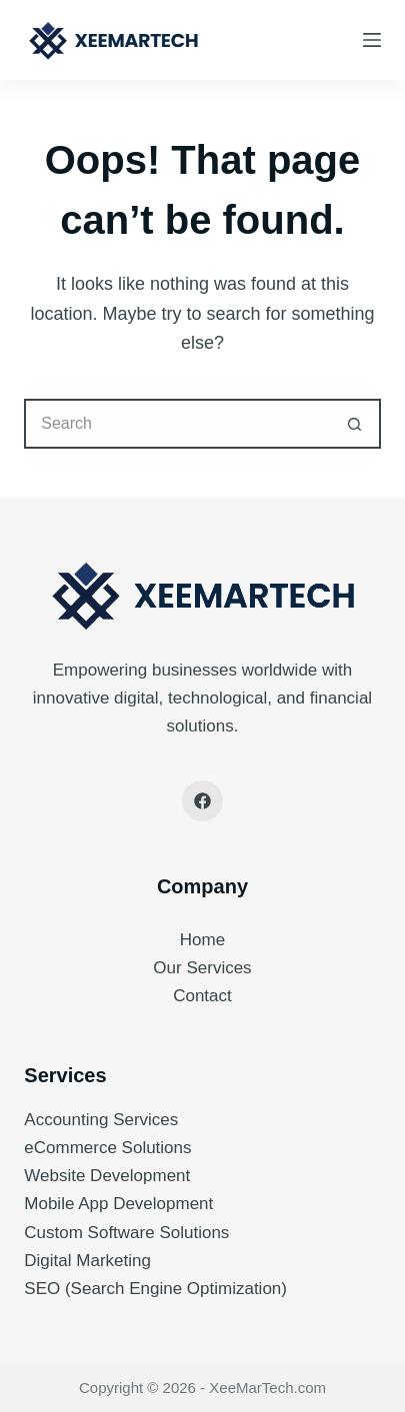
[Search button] (356, 424)
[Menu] (372, 40)
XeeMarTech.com (267, 1387)
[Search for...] (177, 424)
